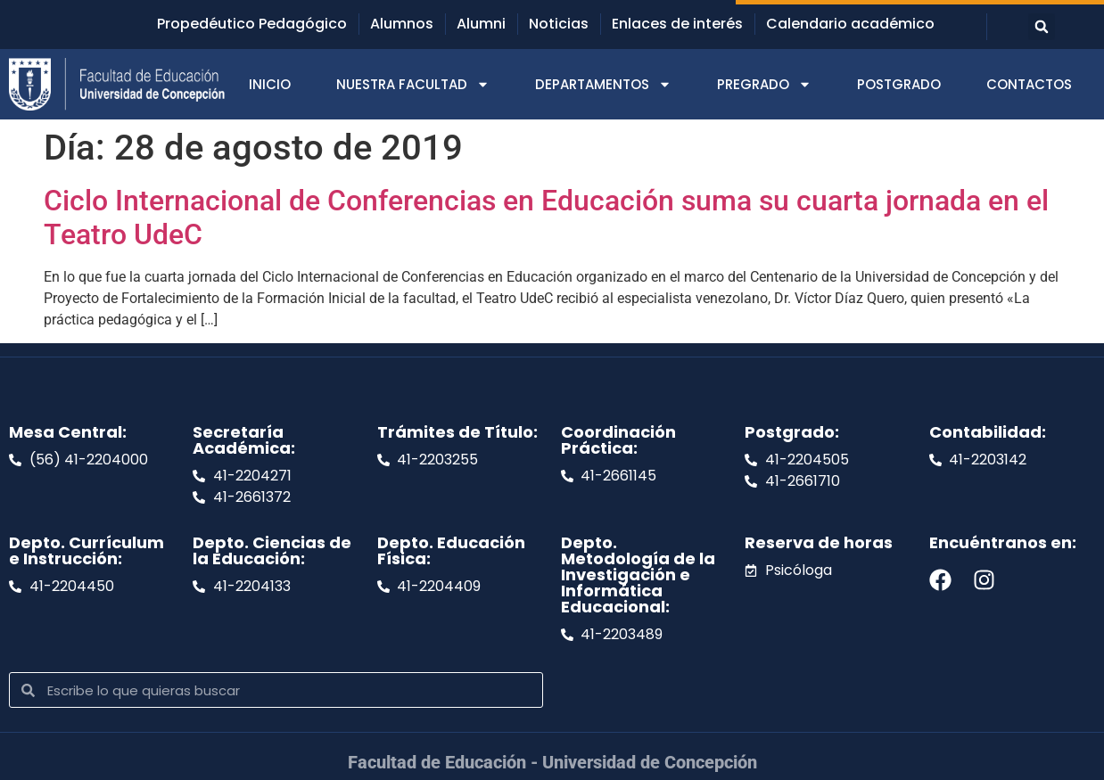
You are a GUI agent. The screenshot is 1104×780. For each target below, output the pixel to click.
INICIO (270, 84)
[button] (1041, 26)
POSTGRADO (899, 84)
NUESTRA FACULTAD (413, 84)
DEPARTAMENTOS (603, 84)
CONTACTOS (1029, 84)
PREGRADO (764, 84)
